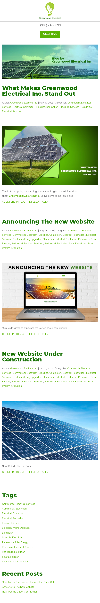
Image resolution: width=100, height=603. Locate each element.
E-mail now (50, 34)
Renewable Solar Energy (15, 542)
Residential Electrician (55, 243)
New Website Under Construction (32, 356)
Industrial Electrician (66, 239)
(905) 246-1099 (50, 25)
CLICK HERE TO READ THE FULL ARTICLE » (25, 201)
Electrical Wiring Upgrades (27, 239)
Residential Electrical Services (27, 243)
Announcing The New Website (48, 221)
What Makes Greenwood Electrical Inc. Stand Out (39, 90)
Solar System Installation (15, 561)
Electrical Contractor (23, 107)
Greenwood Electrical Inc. (24, 196)
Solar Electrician (77, 243)
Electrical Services (69, 107)
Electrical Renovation (47, 107)
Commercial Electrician (25, 235)
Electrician (48, 239)
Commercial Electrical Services (18, 504)
